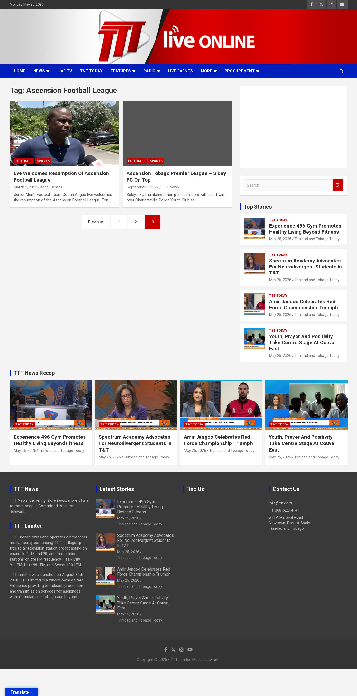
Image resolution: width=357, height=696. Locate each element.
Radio (149, 71)
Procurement (240, 71)
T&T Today (91, 71)
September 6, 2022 (143, 187)
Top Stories (258, 206)
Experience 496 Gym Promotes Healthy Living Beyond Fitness (305, 229)
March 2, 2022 (25, 187)
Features (121, 71)
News (39, 71)
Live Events (180, 71)
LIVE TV (64, 71)
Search (338, 185)
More (206, 71)
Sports (43, 161)
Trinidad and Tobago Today (317, 239)
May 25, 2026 (280, 239)
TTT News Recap (34, 373)
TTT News (170, 187)
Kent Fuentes (51, 187)
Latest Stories (117, 489)
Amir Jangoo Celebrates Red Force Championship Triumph (303, 305)
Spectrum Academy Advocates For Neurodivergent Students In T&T (305, 267)
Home (19, 71)
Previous (95, 222)
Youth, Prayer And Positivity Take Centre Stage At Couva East (301, 342)
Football (23, 161)
